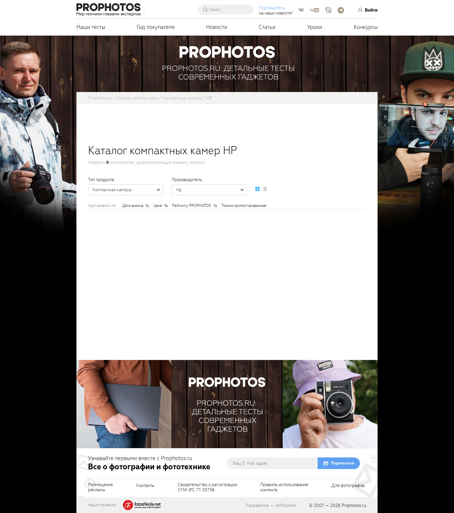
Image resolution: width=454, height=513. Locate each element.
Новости (216, 27)
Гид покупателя (156, 27)
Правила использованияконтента (284, 487)
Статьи (267, 27)
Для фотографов (348, 485)
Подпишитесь (272, 8)
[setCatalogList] (264, 189)
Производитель (187, 180)
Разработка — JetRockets (271, 505)
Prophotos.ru (354, 505)
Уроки (314, 27)
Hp (211, 190)
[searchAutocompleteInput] (228, 9)
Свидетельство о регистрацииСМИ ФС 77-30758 (207, 487)
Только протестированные (243, 205)
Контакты (145, 485)
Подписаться (342, 463)
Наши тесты (90, 27)
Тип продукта (101, 180)
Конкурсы (366, 27)
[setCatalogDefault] (257, 189)
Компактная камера (128, 190)
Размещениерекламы (100, 487)
